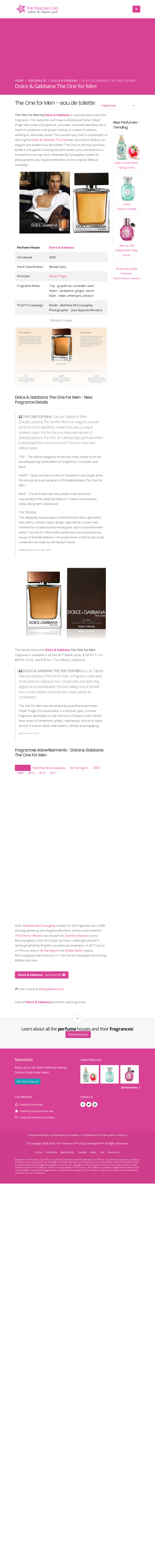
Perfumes (50, 1152)
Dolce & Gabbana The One (49, 140)
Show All (23, 768)
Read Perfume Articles (127, 278)
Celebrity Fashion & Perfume (39, 1117)
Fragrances (37, 81)
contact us (121, 1135)
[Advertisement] (77, 51)
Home (19, 81)
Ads (103, 1152)
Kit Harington (79, 768)
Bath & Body (67, 1152)
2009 (20, 773)
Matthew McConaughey (49, 768)
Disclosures (40, 1172)
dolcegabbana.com (51, 989)
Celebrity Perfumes (32, 1104)
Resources (115, 1152)
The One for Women (29, 936)
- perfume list (41, 975)
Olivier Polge (57, 276)
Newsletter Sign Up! (27, 1081)
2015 (42, 773)
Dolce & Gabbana (64, 81)
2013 (31, 773)
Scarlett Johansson (78, 936)
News (94, 1152)
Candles (83, 1152)
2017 (53, 773)
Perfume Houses (78, 1034)
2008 (96, 768)
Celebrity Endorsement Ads (37, 1111)
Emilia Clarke (73, 950)
